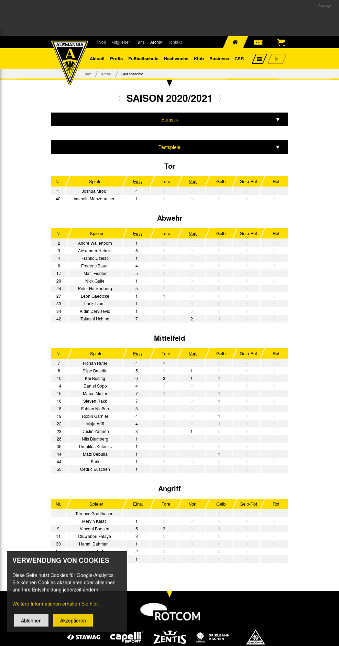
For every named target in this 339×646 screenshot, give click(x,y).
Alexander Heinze (95, 250)
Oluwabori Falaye (94, 536)
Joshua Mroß (94, 191)
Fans (140, 42)
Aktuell (97, 58)
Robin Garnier (95, 416)
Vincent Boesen (94, 529)
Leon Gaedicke (95, 296)
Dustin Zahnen (95, 431)
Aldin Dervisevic (95, 311)
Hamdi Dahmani (94, 544)
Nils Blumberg (95, 439)
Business (219, 58)
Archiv (156, 42)
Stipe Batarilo (95, 371)
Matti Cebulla (95, 454)
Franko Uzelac (95, 258)
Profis (116, 58)
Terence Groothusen (94, 513)
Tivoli (101, 42)
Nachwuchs (176, 58)
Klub (199, 58)
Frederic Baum (95, 266)
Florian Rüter (95, 363)
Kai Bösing (95, 378)
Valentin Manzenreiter (94, 198)
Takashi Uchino (94, 319)
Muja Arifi (95, 424)
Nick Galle (95, 281)
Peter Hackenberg (95, 288)
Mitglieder (120, 42)
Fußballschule (143, 58)
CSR (239, 58)
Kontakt (174, 42)
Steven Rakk (95, 401)
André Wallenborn (95, 243)
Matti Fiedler (95, 273)
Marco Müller (95, 393)
